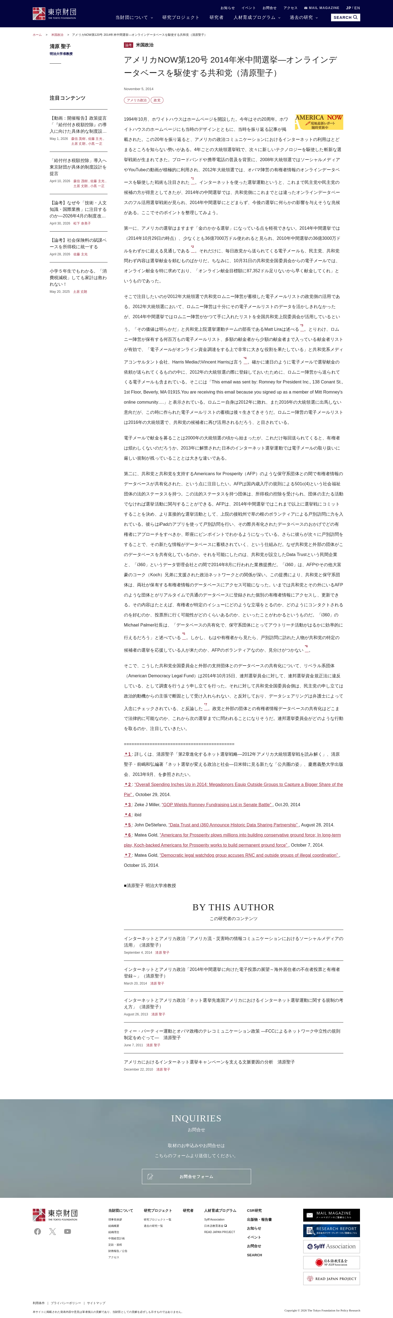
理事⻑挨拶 (115, 1219)
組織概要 (113, 1225)
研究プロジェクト (181, 17)
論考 (128, 45)
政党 (157, 100)
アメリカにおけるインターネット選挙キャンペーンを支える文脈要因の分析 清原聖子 (233, 1062)
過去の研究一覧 (153, 1225)
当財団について (131, 17)
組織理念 (113, 1232)
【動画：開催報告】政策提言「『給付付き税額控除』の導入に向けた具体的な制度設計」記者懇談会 (79, 131)
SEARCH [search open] (346, 17)
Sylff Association (214, 1219)
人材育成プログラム (255, 17)
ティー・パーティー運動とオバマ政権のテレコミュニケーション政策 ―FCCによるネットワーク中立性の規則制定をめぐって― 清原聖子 (233, 1038)
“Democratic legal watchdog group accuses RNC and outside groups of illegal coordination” (249, 855)
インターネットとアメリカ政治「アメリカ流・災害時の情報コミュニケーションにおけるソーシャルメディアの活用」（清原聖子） (233, 945)
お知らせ (228, 8)
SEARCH (254, 1255)
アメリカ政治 (137, 100)
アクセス (291, 8)
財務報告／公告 (118, 1250)
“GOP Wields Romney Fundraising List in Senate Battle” (217, 804)
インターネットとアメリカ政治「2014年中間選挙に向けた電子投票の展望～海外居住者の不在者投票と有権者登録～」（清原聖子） (233, 976)
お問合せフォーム (196, 1176)
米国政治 (57, 34)
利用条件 (39, 1303)
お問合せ (270, 8)
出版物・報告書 (259, 1219)
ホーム (37, 34)
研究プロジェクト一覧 (157, 1219)
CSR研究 (254, 1210)
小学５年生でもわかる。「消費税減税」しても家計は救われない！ (79, 278)
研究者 (217, 17)
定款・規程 (115, 1244)
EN (357, 8)
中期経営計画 (116, 1238)
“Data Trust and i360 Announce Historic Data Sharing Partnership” (234, 825)
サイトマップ (96, 1303)
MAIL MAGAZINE (322, 8)
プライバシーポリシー (66, 1303)
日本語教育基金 (215, 1225)
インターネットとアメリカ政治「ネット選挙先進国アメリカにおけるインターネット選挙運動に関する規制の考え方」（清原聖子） (233, 1007)
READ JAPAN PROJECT (219, 1232)
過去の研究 (301, 17)
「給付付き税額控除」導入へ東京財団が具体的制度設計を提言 (79, 173)
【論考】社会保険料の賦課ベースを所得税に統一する (79, 247)
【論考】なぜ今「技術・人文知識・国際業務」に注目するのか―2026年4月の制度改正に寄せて (79, 212)
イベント (249, 8)
